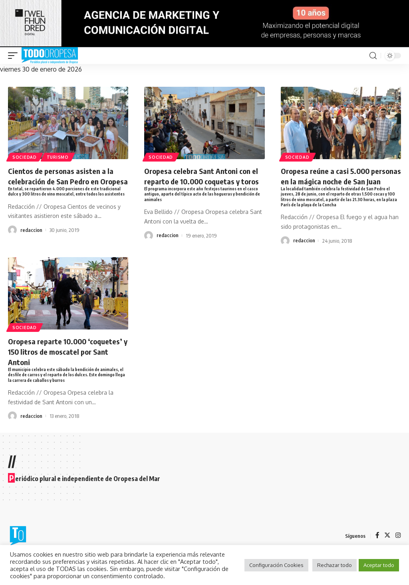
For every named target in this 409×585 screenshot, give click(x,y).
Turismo (59, 156)
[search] (373, 56)
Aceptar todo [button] (378, 565)
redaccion (31, 246)
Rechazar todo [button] (334, 565)
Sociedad (25, 156)
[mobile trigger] (15, 55)
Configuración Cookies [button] (276, 565)
